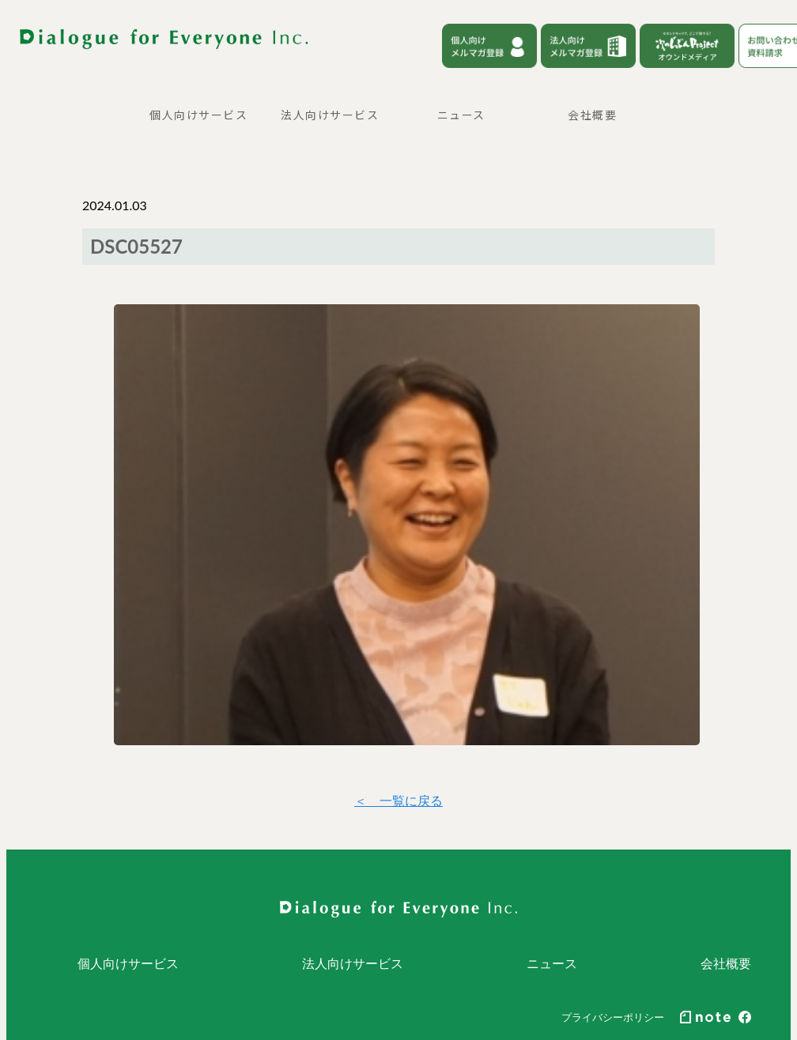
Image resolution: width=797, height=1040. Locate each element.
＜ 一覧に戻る (398, 800)
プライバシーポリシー (612, 1017)
